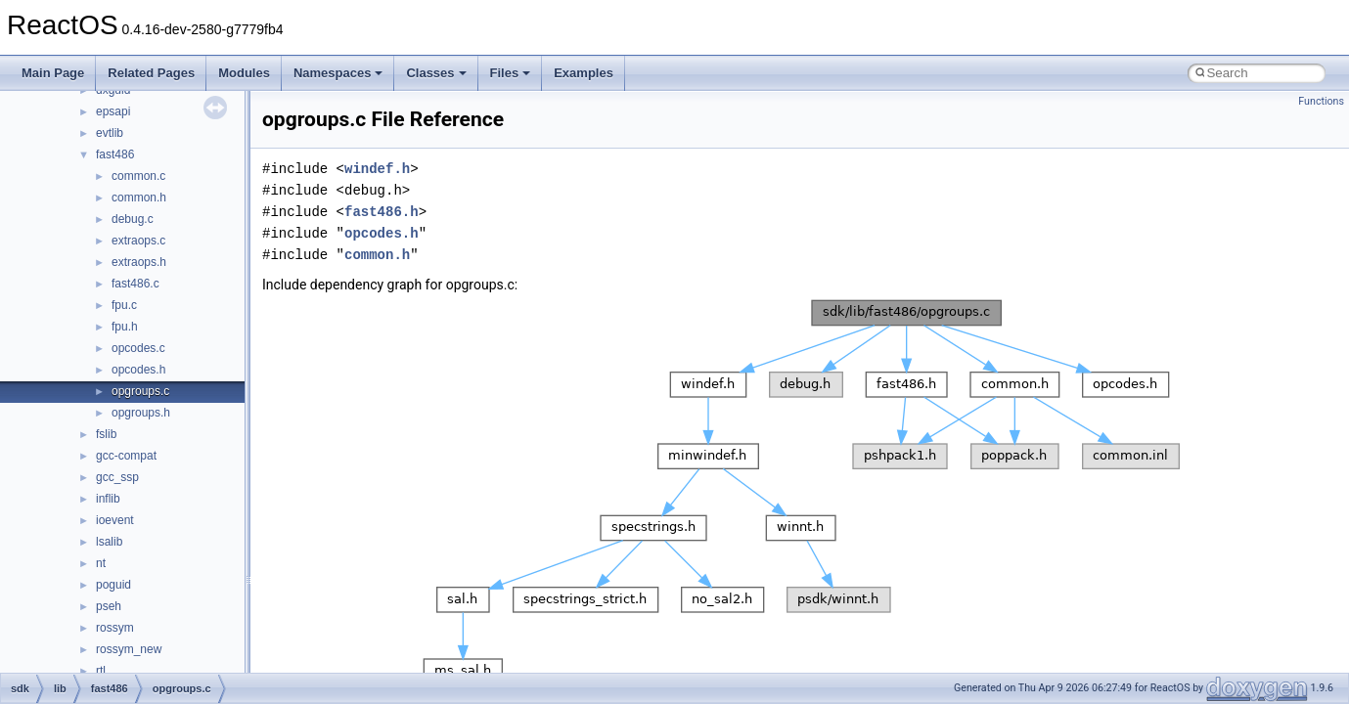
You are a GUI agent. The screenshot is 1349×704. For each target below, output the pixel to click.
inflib (108, 499)
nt (101, 563)
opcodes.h (138, 369)
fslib (106, 434)
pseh (108, 606)
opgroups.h (141, 412)
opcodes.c (138, 348)
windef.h (377, 168)
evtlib (109, 133)
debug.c (133, 219)
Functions (1321, 101)
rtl (101, 671)
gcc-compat (126, 455)
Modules (244, 73)
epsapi (113, 111)
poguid (113, 585)
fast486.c (135, 283)
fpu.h (125, 326)
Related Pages (151, 73)
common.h (139, 197)
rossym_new (128, 649)
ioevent (115, 520)
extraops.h (139, 262)
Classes (436, 73)
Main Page (53, 73)
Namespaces (338, 73)
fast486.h (381, 211)
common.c (138, 176)
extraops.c (138, 240)
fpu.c (124, 305)
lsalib (109, 542)
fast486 (115, 154)
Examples (583, 73)
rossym (115, 628)
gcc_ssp (117, 477)
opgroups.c (140, 391)
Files (510, 73)
